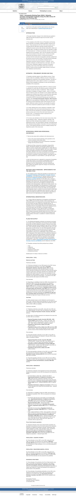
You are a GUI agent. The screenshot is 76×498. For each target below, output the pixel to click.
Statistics (15, 10)
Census (30, 10)
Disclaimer (34, 494)
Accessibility (47, 494)
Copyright (28, 494)
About (61, 10)
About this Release (23, 31)
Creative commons (21, 494)
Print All (30, 24)
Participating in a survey (45, 10)
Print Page (25, 24)
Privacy (41, 494)
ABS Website (46, 1)
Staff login (54, 494)
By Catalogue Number (23, 13)
